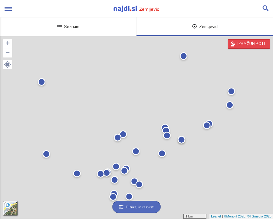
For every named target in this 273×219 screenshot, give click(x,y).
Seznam (68, 27)
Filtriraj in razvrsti (136, 207)
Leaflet (216, 216)
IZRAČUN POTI (251, 44)
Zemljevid (205, 27)
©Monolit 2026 (234, 216)
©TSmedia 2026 (259, 216)
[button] (7, 64)
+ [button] (8, 43)
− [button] (8, 52)
